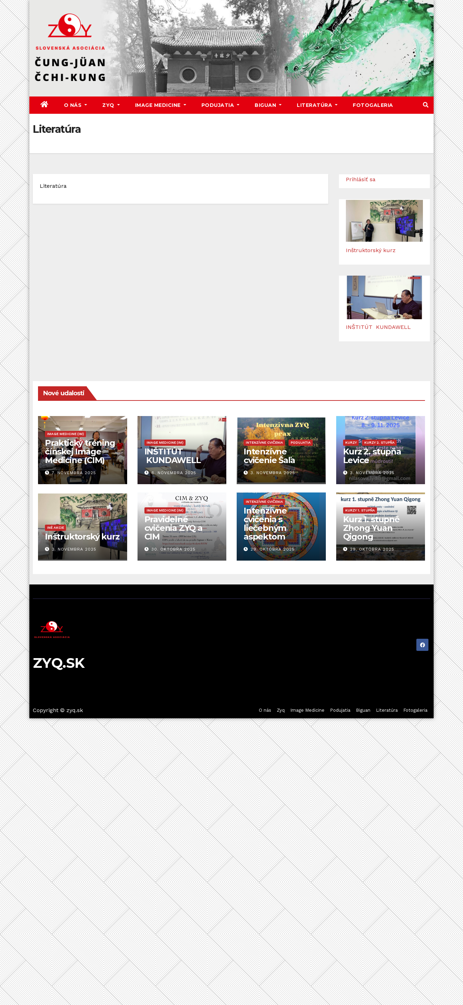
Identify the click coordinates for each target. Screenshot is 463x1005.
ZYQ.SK (59, 662)
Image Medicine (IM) (65, 434)
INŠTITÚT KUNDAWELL (378, 327)
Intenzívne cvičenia (264, 442)
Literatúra (317, 105)
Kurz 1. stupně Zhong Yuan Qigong (371, 528)
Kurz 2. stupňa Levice (372, 455)
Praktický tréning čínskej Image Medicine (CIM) (80, 451)
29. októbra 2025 (273, 549)
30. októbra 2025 (173, 549)
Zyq (111, 105)
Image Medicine (160, 105)
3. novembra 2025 (273, 472)
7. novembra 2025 (74, 472)
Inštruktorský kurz (371, 250)
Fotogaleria (373, 105)
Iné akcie (55, 527)
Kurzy (351, 442)
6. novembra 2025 (173, 472)
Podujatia (220, 105)
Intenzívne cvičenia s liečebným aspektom (265, 524)
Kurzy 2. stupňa (379, 442)
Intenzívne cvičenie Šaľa (269, 455)
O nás (75, 105)
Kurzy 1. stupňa (360, 510)
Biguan (268, 105)
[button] (425, 105)
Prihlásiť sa (361, 179)
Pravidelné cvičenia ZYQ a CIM (173, 528)
